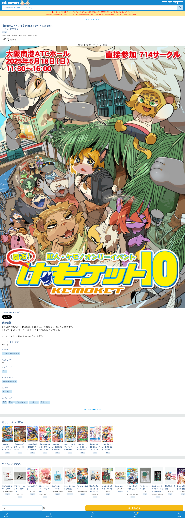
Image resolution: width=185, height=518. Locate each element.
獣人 (4, 402)
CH (170, 2)
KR (175, 2)
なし (4, 371)
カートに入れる (134, 508)
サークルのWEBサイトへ (92, 409)
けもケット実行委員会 (10, 29)
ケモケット (45, 402)
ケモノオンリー (21, 402)
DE (181, 2)
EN (165, 2)
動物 (10, 402)
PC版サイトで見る (92, 19)
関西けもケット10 (9, 381)
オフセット (7, 392)
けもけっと (34, 402)
